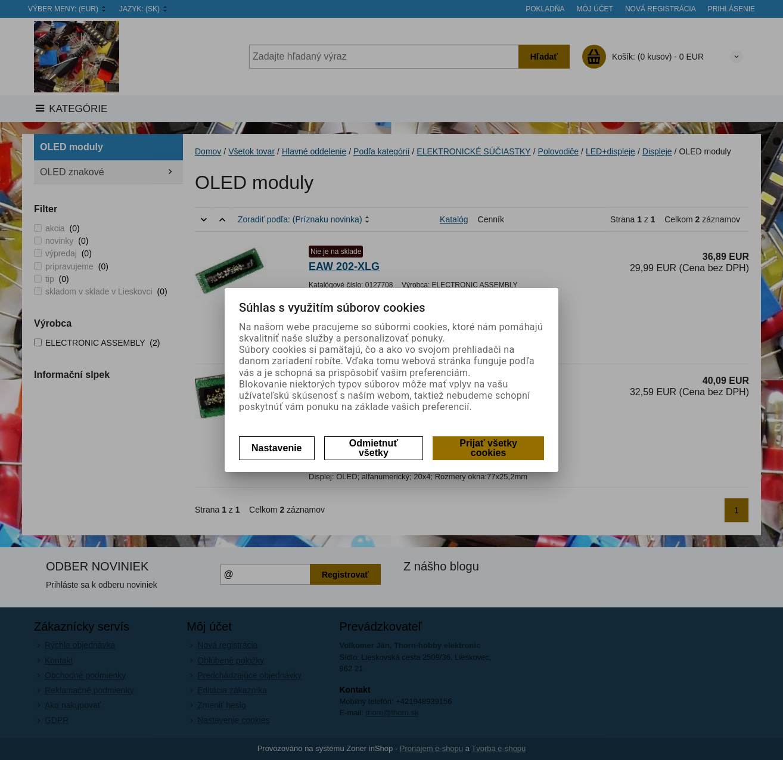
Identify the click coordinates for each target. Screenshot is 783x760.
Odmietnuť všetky (373, 448)
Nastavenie (276, 448)
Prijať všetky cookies (488, 448)
